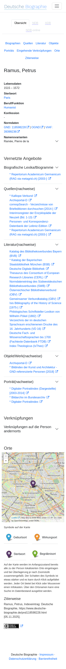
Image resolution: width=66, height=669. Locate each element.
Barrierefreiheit (48, 658)
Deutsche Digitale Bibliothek (27, 268)
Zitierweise (32, 58)
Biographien (12, 43)
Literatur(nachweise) (20, 245)
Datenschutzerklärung (22, 658)
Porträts (9, 50)
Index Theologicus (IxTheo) (27, 345)
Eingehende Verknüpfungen (34, 50)
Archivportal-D (19, 200)
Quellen (28, 43)
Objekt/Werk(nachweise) (23, 356)
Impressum (46, 654)
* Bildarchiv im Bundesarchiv (28, 397)
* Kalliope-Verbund (22, 195)
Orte (57, 50)
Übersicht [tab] (20, 23)
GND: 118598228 (15, 127)
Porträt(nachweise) (18, 382)
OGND (36, 127)
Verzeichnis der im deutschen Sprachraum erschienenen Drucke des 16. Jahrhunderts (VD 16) (34, 324)
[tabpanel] (33, 334)
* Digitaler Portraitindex (24, 401)
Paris (7, 97)
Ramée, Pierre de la (16, 141)
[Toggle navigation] (57, 6)
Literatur (41, 43)
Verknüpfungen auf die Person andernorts (27, 429)
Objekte (54, 43)
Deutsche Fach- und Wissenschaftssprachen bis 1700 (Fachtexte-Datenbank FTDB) (30, 337)
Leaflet (14, 518)
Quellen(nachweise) (19, 189)
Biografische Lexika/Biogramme (28, 167)
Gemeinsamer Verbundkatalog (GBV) (33, 298)
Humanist (10, 107)
